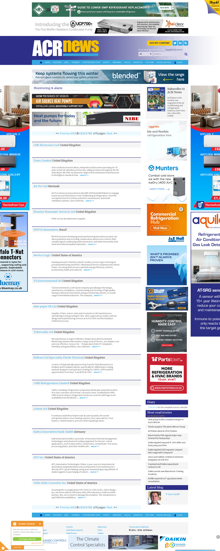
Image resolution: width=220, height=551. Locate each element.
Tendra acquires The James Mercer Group (166, 426)
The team (149, 62)
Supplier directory (91, 62)
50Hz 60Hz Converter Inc (50, 482)
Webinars (117, 62)
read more (18, 547)
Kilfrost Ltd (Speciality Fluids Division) (59, 357)
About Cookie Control (14, 524)
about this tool (36, 543)
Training (75, 62)
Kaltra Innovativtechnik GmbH (53, 431)
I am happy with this (27, 539)
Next (109, 133)
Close (40, 524)
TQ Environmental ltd (48, 280)
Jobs (66, 62)
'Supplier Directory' (174, 49)
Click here (152, 407)
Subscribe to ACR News (176, 90)
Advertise (137, 62)
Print (100, 530)
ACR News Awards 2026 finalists (162, 431)
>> (115, 133)
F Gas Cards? (173, 494)
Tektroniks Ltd (43, 332)
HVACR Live (71, 533)
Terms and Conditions (139, 527)
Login (178, 62)
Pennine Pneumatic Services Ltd (54, 211)
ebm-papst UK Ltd (45, 306)
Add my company (159, 43)
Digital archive (164, 62)
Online (101, 533)
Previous (65, 133)
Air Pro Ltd (40, 186)
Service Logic (42, 255)
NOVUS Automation (46, 229)
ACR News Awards (74, 530)
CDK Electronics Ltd (46, 145)
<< (57, 133)
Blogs (127, 62)
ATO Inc (39, 457)
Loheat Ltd (40, 408)
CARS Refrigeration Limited (51, 383)
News (47, 62)
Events (106, 62)
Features (57, 62)
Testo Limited (43, 160)
